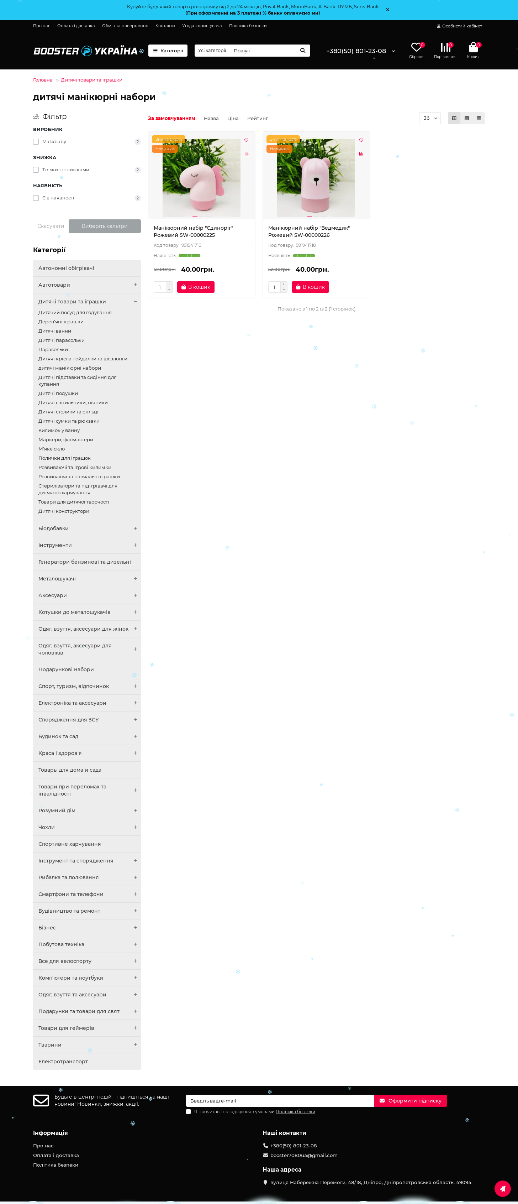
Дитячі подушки (58, 393)
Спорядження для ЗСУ (89, 720)
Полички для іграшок (64, 458)
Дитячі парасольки (61, 340)
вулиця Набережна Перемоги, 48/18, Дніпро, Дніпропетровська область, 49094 (370, 1182)
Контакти (165, 25)
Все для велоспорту (89, 961)
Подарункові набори (66, 669)
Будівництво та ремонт (89, 911)
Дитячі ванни (54, 331)
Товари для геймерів (89, 1028)
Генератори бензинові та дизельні (84, 562)
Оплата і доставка (76, 25)
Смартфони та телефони (89, 894)
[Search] (269, 51)
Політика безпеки (248, 25)
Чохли (89, 827)
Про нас (41, 25)
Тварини (89, 1045)
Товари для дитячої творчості (73, 502)
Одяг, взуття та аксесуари (89, 994)
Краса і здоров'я (89, 753)
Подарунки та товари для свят (89, 1011)
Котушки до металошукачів (89, 612)
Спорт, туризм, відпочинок (89, 686)
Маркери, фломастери (65, 439)
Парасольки (53, 349)
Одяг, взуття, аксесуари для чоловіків (89, 649)
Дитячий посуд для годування (75, 312)
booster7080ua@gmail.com (304, 1155)
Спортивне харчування (69, 844)
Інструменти (89, 545)
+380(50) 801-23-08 (356, 50)
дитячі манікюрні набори (69, 368)
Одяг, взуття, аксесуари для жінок (89, 629)
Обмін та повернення (125, 25)
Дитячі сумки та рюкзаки (69, 421)
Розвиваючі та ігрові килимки (74, 467)
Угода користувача (202, 25)
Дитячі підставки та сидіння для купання (77, 380)
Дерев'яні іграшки (61, 321)
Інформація (50, 1133)
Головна (43, 80)
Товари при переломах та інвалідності (89, 790)
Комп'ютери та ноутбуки (89, 978)
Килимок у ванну (59, 430)
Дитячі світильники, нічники (73, 402)
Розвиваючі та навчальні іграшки (79, 476)
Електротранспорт (63, 1061)
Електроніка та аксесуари (89, 703)
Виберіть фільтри (105, 226)
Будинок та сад (89, 736)
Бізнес (89, 927)
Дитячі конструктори (63, 511)
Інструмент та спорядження (89, 861)
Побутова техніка (89, 944)
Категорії (168, 50)
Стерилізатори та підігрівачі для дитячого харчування (77, 489)
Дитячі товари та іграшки (91, 80)
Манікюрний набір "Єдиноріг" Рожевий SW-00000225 (193, 231)
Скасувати (50, 226)
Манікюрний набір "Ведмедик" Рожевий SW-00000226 (309, 231)
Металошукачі (89, 578)
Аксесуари (89, 595)
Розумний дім (89, 810)
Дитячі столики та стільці (68, 412)
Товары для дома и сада (69, 770)
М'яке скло (51, 449)
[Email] (280, 1101)
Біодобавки (89, 528)
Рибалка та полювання (89, 877)
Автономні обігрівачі (66, 268)
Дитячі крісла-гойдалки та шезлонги (82, 358)
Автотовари (89, 285)
